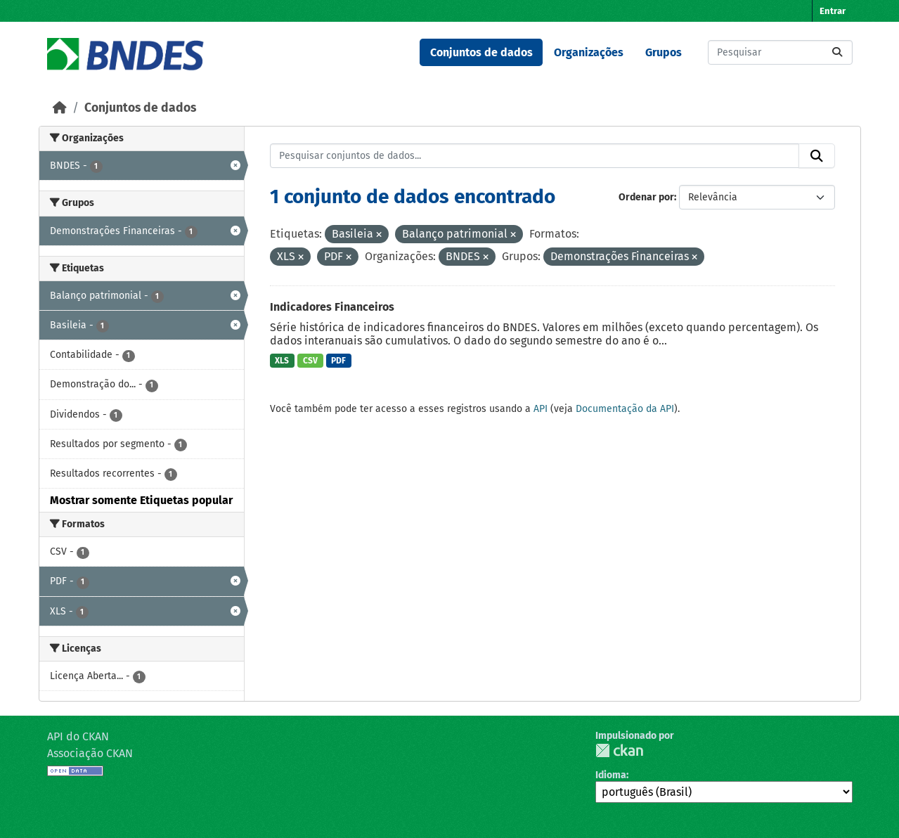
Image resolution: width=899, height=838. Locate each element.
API (540, 409)
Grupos (663, 52)
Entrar (833, 11)
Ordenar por (646, 197)
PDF (338, 361)
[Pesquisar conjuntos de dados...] (780, 52)
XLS (282, 361)
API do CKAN (78, 736)
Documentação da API (625, 409)
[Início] (60, 108)
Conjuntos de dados (481, 52)
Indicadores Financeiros (332, 307)
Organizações (588, 52)
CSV (310, 361)
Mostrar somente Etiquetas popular (141, 500)
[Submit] (837, 52)
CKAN (619, 750)
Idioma (610, 775)
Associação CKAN (90, 753)
